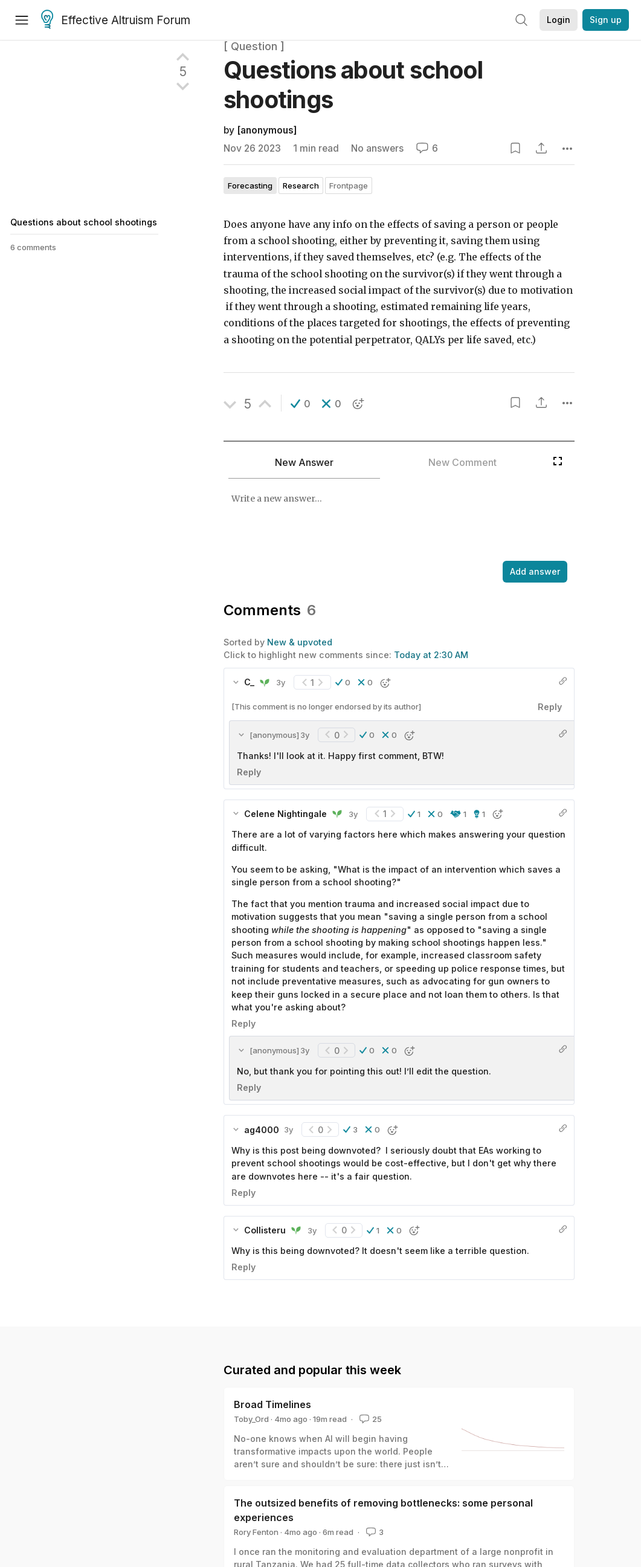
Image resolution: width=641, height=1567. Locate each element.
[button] (301, 403)
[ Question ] (254, 46)
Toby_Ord (251, 1419)
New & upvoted (299, 642)
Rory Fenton (256, 1532)
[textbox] (396, 521)
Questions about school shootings (83, 222)
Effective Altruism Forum (115, 20)
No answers (377, 148)
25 (369, 1419)
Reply (550, 707)
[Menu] (21, 19)
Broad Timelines (272, 1404)
